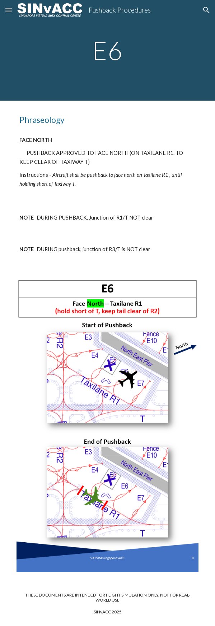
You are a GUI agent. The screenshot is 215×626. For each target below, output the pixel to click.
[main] (107, 50)
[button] (8, 10)
